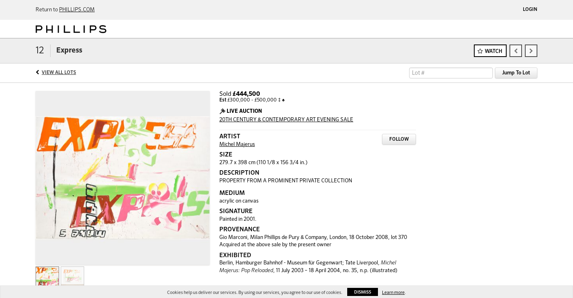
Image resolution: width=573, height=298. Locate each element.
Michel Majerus (237, 144)
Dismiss (362, 292)
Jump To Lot (516, 73)
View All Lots (59, 72)
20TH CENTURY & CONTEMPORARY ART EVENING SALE (286, 120)
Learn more (393, 292)
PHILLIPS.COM (77, 10)
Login (530, 9)
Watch (493, 51)
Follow (399, 139)
